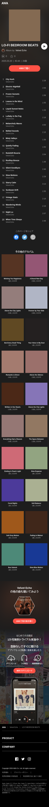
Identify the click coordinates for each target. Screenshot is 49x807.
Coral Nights (12, 503)
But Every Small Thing (12, 343)
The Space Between (36, 439)
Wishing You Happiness (12, 279)
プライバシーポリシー (21, 772)
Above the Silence (36, 375)
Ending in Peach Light (12, 471)
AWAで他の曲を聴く (24, 621)
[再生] (44, 46)
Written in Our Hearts (13, 407)
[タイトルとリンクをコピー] (33, 237)
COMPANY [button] (8, 746)
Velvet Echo (21, 50)
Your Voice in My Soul (36, 343)
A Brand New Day (36, 279)
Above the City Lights (13, 311)
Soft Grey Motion (12, 535)
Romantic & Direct (12, 375)
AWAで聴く (24, 68)
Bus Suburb (12, 567)
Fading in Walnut (36, 535)
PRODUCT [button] (8, 738)
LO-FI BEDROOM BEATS (31, 727)
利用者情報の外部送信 (10, 776)
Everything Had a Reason (12, 439)
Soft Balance (36, 503)
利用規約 (5, 772)
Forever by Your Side (36, 311)
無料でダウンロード (24, 671)
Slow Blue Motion (36, 567)
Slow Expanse (36, 471)
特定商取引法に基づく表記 (32, 776)
